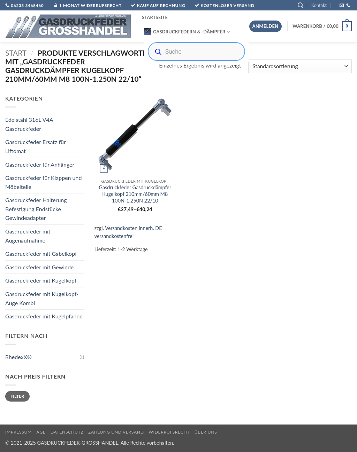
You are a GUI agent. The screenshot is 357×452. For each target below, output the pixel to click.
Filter (17, 396)
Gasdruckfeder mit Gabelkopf (41, 254)
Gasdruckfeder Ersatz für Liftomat (35, 146)
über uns (206, 432)
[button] (300, 5)
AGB (41, 432)
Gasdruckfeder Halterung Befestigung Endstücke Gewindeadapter (36, 209)
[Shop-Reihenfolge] (300, 66)
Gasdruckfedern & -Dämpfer (187, 31)
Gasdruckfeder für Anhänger (39, 164)
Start (15, 52)
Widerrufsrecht (169, 432)
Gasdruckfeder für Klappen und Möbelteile (43, 182)
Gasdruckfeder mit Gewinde (39, 267)
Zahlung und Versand (116, 432)
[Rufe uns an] (348, 5)
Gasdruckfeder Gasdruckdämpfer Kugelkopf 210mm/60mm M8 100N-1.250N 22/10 (135, 193)
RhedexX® (18, 357)
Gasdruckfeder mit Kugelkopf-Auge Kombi (41, 298)
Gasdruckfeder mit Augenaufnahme (28, 236)
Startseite (155, 17)
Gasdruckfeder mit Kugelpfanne (44, 316)
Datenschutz (67, 432)
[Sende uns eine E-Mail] (342, 5)
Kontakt (319, 5)
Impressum (18, 432)
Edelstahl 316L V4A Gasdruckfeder (29, 124)
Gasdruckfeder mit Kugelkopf (40, 280)
